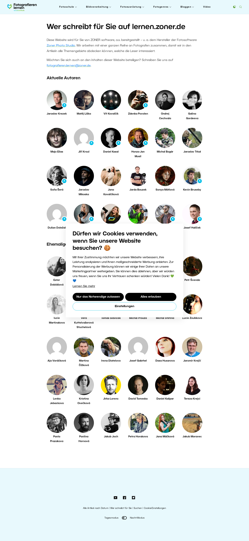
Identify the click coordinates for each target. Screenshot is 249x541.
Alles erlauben (151, 297)
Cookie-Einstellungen (155, 508)
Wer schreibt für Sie (121, 508)
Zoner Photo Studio (61, 45)
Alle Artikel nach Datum (95, 508)
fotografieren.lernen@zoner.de (69, 65)
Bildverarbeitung (97, 7)
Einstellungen (124, 306)
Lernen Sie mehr (84, 286)
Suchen (138, 508)
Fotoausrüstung (130, 7)
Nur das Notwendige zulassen (98, 297)
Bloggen (186, 7)
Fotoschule (66, 7)
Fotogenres (161, 7)
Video (207, 7)
